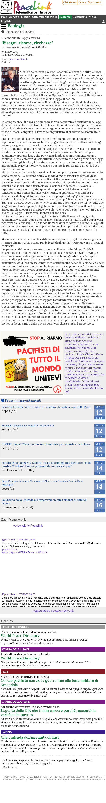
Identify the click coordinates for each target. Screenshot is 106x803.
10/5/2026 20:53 (26, 594)
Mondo (25, 16)
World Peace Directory (20, 635)
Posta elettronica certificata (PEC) (88, 779)
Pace (4, 16)
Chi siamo (70, 2)
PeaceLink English (16, 627)
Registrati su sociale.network (52, 610)
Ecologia (65, 16)
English (6, 21)
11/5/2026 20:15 (26, 539)
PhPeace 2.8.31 (94, 776)
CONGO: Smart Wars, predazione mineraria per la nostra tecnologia (46, 444)
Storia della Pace (15, 649)
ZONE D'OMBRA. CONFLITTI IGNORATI (28, 425)
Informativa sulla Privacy (15, 779)
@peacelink (8, 539)
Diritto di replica (61, 779)
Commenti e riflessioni (19, 31)
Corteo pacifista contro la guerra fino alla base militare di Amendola (49, 682)
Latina (6, 732)
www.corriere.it (18, 59)
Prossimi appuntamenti (23, 400)
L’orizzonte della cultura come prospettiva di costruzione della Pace (46, 407)
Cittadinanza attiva (45, 16)
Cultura (14, 16)
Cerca (82, 2)
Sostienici (94, 2)
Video (92, 16)
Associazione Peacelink (28, 525)
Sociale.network (13, 519)
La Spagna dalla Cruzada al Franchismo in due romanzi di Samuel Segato (44, 501)
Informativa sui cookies (40, 779)
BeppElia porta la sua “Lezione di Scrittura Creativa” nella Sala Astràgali (42, 482)
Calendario (79, 16)
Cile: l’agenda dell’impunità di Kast (30, 737)
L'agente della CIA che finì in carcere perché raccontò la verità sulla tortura (48, 712)
